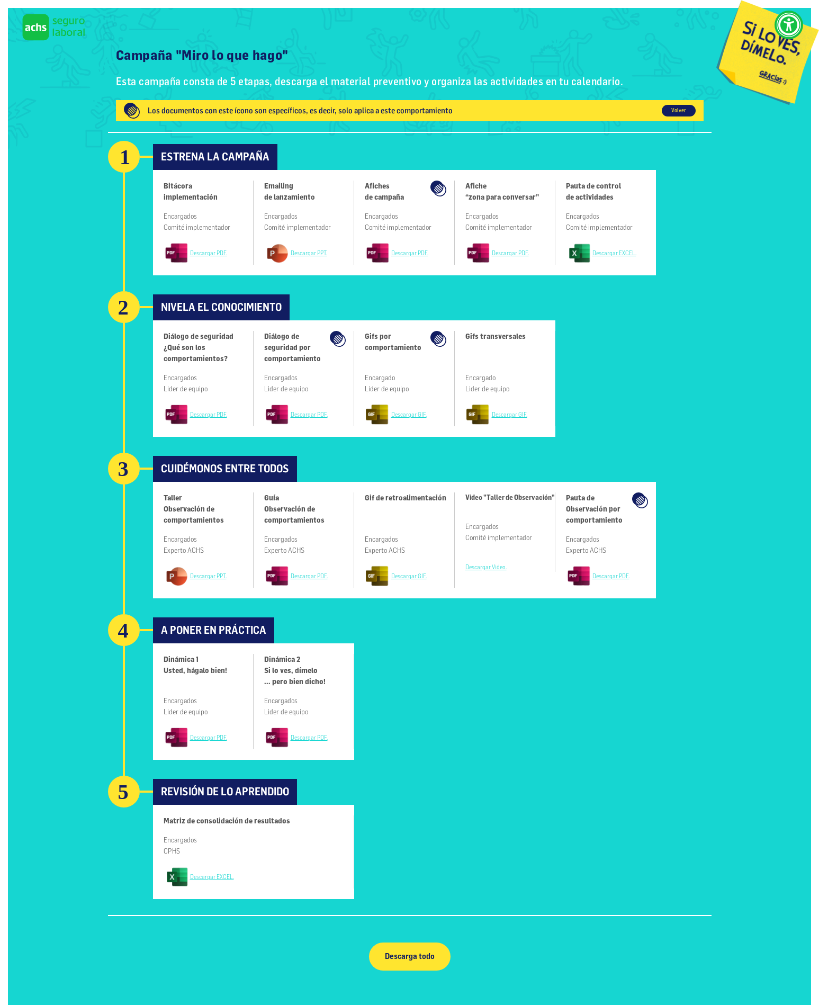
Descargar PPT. (309, 253)
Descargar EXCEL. (614, 253)
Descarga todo (410, 956)
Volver (678, 110)
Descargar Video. (486, 567)
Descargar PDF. (208, 253)
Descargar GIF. (409, 414)
